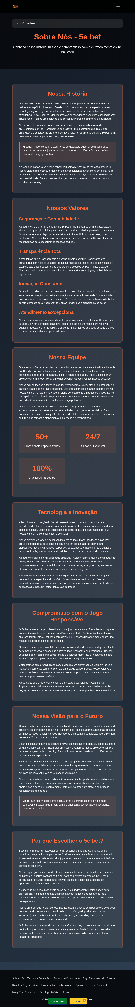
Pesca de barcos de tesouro (56, 985)
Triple (66, 992)
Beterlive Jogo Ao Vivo (25, 985)
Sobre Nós (18, 978)
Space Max (82, 985)
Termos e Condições (39, 978)
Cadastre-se (57, 1001)
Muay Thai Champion (24, 992)
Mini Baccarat (99, 985)
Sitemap (111, 978)
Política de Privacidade (67, 978)
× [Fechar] (84, 1000)
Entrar (78, 1001)
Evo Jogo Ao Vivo (49, 992)
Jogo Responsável (93, 978)
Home (18, 23)
